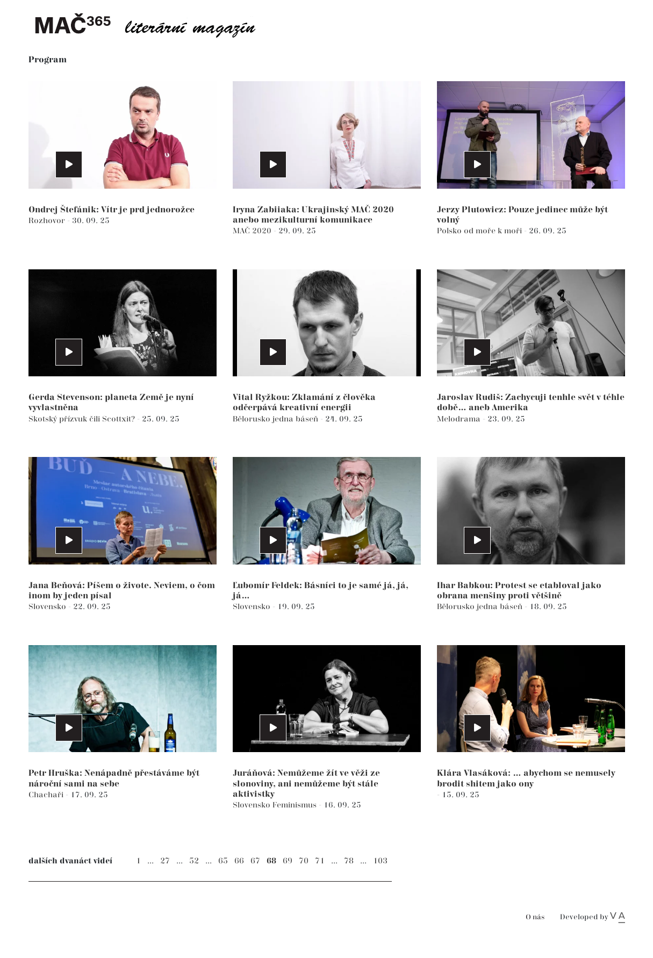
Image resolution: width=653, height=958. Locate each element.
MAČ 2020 (253, 231)
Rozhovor (47, 221)
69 (287, 861)
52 (194, 861)
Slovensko (48, 607)
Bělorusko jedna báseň (276, 419)
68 (271, 861)
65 (223, 861)
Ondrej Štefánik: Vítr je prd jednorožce (111, 210)
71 (320, 861)
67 (255, 861)
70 (303, 861)
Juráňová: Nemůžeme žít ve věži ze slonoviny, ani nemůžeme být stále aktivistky (306, 783)
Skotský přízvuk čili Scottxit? (82, 419)
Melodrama (460, 419)
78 (349, 861)
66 (239, 861)
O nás (535, 917)
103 (380, 861)
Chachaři (47, 795)
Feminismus (295, 805)
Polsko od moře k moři (480, 231)
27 (165, 861)
